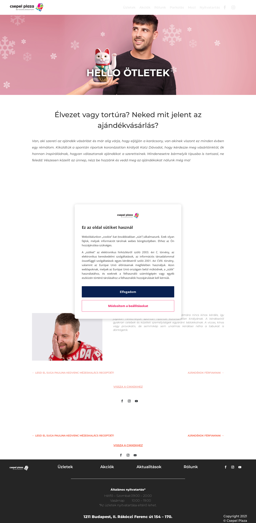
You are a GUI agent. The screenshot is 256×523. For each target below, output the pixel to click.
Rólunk (160, 7)
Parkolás (177, 7)
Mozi (192, 7)
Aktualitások (149, 466)
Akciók (144, 7)
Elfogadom (128, 292)
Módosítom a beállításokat (128, 306)
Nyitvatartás (210, 7)
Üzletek (129, 7)
